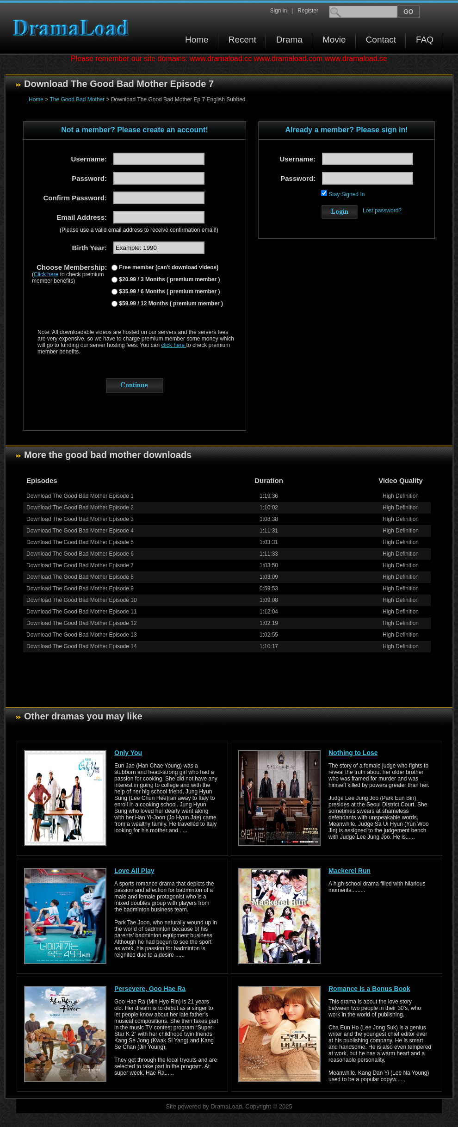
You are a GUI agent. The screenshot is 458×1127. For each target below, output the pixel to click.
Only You (128, 752)
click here (173, 345)
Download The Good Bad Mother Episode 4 (80, 530)
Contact (381, 39)
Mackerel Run (349, 870)
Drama (289, 39)
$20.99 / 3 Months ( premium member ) (169, 279)
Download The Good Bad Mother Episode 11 (81, 611)
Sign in (278, 10)
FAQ (424, 39)
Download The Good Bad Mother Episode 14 (81, 646)
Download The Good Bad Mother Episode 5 (80, 542)
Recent (242, 39)
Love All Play (134, 870)
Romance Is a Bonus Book (369, 988)
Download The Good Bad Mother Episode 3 (80, 519)
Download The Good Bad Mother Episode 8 (80, 577)
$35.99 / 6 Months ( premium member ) (169, 291)
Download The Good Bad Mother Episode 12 (81, 623)
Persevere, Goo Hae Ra (150, 988)
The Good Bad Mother (77, 99)
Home (197, 39)
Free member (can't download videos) (168, 267)
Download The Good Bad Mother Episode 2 (80, 507)
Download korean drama (73, 28)
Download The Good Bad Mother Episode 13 (81, 635)
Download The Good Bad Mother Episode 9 (80, 588)
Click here (46, 274)
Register (307, 10)
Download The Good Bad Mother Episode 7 (80, 565)
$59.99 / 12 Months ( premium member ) (170, 303)
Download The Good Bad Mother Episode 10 (81, 600)
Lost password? (382, 210)
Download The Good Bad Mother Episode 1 (80, 496)
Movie (334, 39)
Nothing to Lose (353, 752)
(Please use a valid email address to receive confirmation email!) (139, 230)
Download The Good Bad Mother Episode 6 (80, 554)
